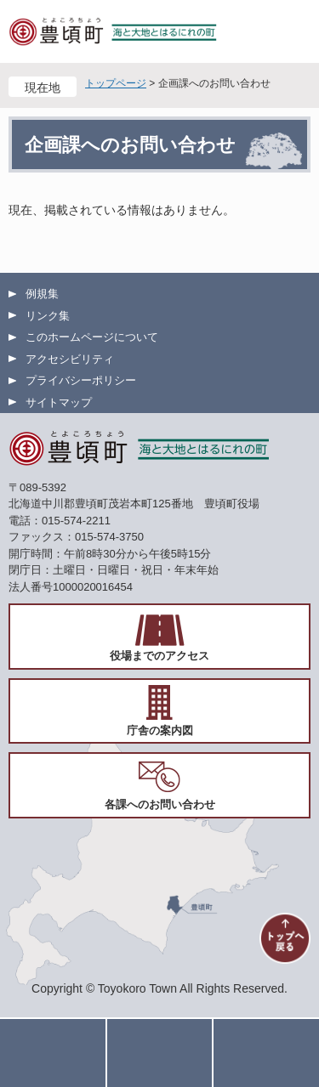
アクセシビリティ (70, 359)
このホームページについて (92, 337)
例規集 (42, 293)
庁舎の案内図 (160, 730)
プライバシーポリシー (81, 380)
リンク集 (48, 315)
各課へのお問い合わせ (160, 804)
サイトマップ (59, 402)
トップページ (115, 83)
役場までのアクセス (159, 655)
